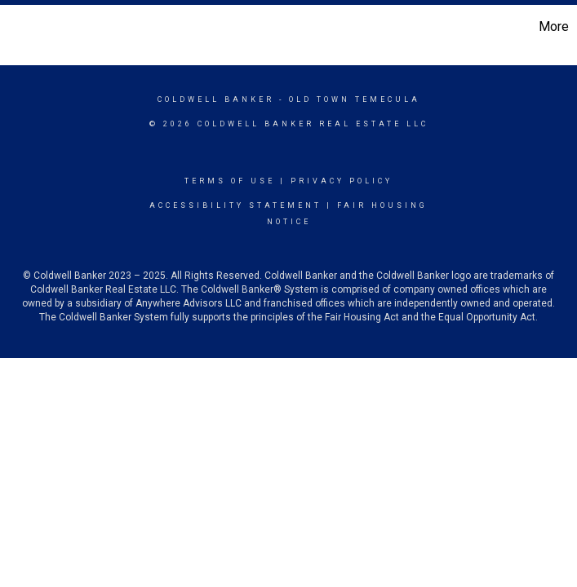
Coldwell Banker (216, 99)
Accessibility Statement (235, 205)
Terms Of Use (229, 181)
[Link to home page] (20, 27)
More (554, 26)
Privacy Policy (342, 181)
